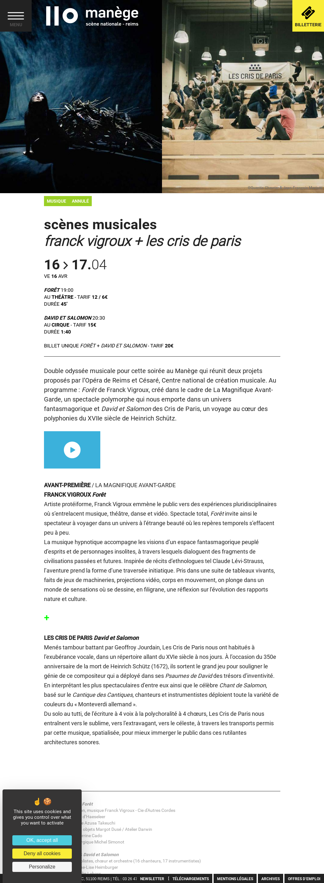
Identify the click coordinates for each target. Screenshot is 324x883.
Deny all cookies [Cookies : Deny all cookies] (42, 853)
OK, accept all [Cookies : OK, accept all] (42, 840)
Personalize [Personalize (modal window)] (42, 866)
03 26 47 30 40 (135, 879)
